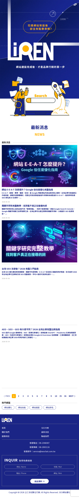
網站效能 (22, 407)
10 (56, 396)
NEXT (72, 396)
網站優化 (8, 407)
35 (61, 396)
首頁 (4, 427)
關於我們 (5, 432)
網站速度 (36, 407)
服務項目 (5, 436)
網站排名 (49, 407)
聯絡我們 (45, 436)
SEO (61, 492)
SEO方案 (45, 427)
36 (65, 396)
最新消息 (45, 432)
